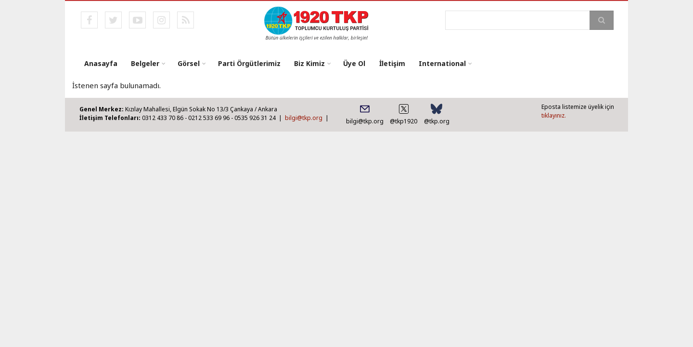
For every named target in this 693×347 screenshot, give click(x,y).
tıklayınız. (553, 115)
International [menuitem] (441, 63)
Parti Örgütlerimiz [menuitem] (249, 63)
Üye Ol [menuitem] (354, 63)
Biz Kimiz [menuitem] (309, 63)
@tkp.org (436, 121)
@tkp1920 (403, 121)
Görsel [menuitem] (189, 63)
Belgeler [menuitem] (145, 63)
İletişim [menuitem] (392, 63)
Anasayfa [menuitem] (100, 63)
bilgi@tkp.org (303, 118)
